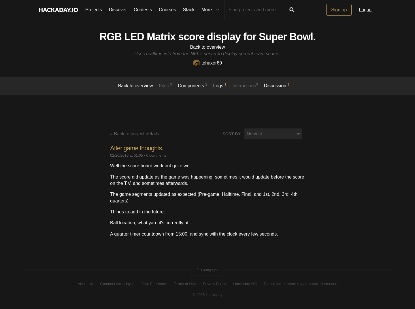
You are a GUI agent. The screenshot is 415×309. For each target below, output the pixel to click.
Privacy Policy (214, 284)
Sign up (339, 9)
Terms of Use (185, 284)
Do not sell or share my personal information (300, 284)
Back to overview (207, 47)
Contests (143, 9)
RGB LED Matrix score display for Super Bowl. (207, 37)
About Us (85, 284)
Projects (93, 9)
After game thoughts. (136, 148)
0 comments (156, 155)
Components (192, 85)
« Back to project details (134, 133)
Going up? (207, 270)
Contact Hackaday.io (117, 284)
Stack (189, 9)
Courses (167, 9)
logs (220, 85)
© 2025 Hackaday (207, 295)
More (211, 9)
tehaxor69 (207, 62)
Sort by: (232, 134)
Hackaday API (245, 284)
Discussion (277, 85)
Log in (365, 9)
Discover (118, 9)
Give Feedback (154, 284)
